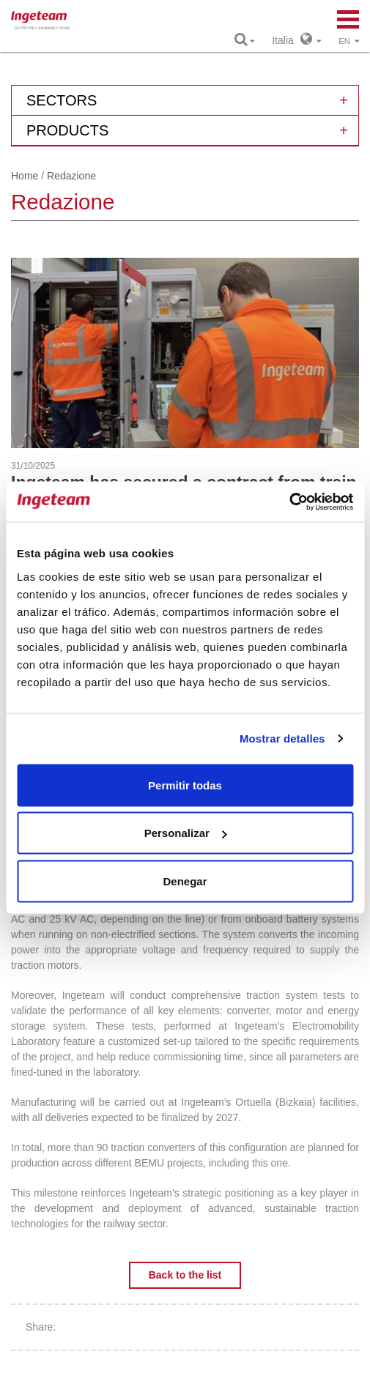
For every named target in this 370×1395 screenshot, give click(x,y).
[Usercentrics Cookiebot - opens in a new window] (289, 501)
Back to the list (185, 1275)
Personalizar (185, 833)
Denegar (185, 880)
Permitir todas (185, 784)
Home (24, 176)
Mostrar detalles (282, 738)
